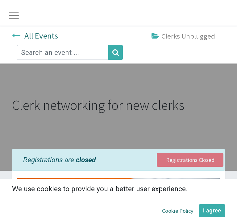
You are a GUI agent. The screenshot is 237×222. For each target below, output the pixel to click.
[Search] (115, 52)
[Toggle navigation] (13, 15)
